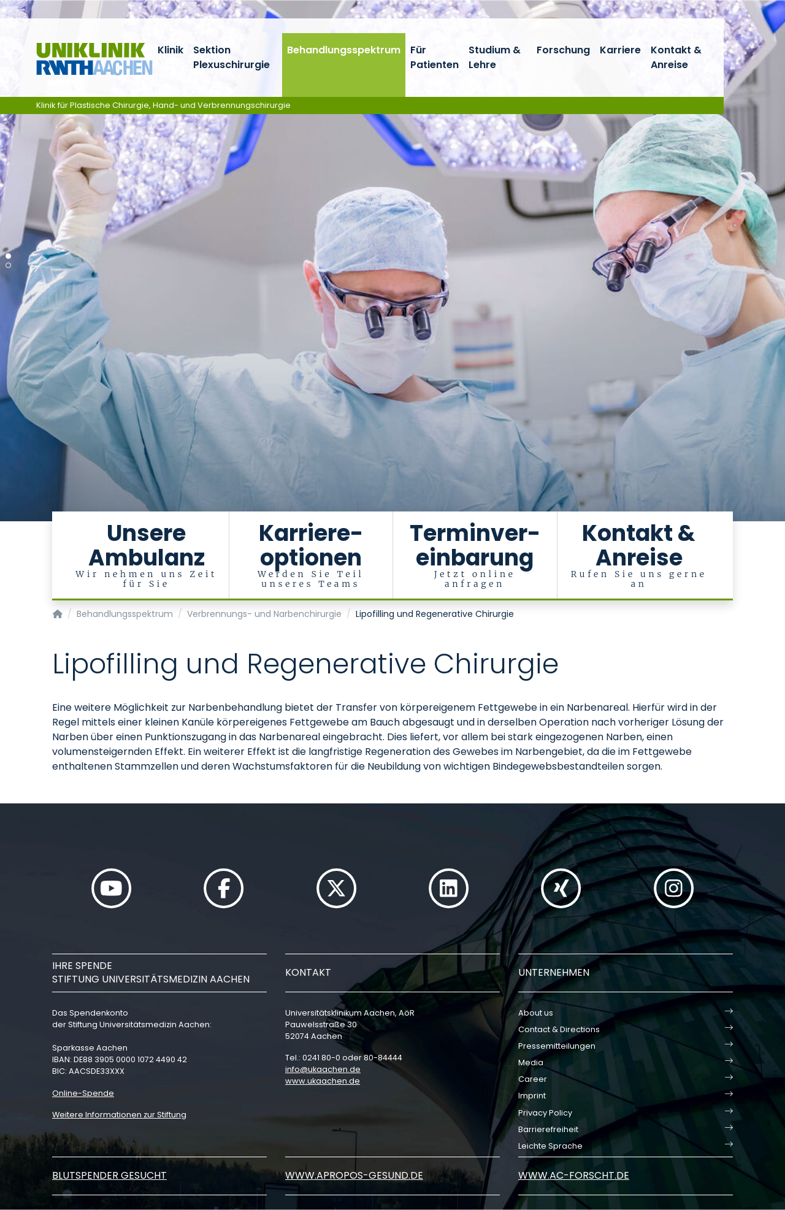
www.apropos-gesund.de (354, 1175)
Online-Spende (83, 1093)
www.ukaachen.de (322, 1081)
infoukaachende (323, 1069)
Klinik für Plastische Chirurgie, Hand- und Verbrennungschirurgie (163, 105)
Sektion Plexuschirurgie (231, 57)
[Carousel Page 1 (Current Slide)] (8, 256)
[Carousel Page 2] (8, 265)
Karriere (620, 50)
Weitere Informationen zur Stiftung (119, 1114)
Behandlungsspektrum (343, 50)
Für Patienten (434, 57)
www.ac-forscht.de (573, 1175)
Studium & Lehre (495, 57)
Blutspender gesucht (109, 1175)
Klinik (170, 50)
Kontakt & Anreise (676, 57)
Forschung (563, 50)
